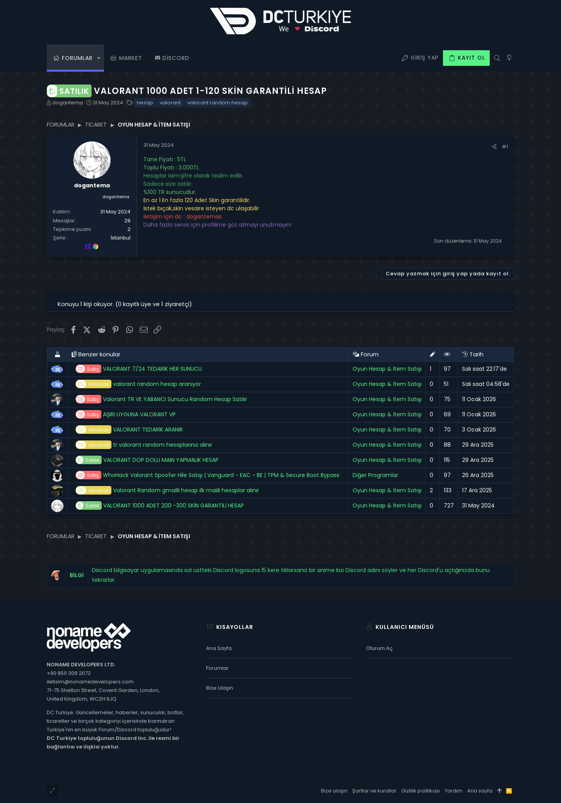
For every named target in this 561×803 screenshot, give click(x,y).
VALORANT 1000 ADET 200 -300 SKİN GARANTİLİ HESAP (160, 506)
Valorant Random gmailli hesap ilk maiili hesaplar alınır (167, 490)
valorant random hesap (217, 102)
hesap (145, 102)
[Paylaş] (494, 146)
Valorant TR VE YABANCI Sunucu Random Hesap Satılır (161, 399)
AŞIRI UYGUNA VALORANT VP (126, 414)
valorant (170, 102)
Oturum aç (379, 648)
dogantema (67, 102)
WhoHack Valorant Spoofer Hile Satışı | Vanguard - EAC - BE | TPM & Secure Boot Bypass (207, 475)
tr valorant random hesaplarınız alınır (144, 445)
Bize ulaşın (219, 688)
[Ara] (497, 58)
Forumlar (217, 668)
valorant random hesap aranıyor (138, 384)
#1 (505, 146)
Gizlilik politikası (420, 790)
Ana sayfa (219, 648)
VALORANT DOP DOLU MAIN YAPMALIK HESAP (147, 460)
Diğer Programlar (375, 475)
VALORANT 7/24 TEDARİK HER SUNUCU (139, 369)
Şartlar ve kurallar (374, 790)
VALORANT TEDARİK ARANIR (129, 430)
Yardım (453, 790)
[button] (99, 58)
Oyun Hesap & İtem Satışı (387, 369)
